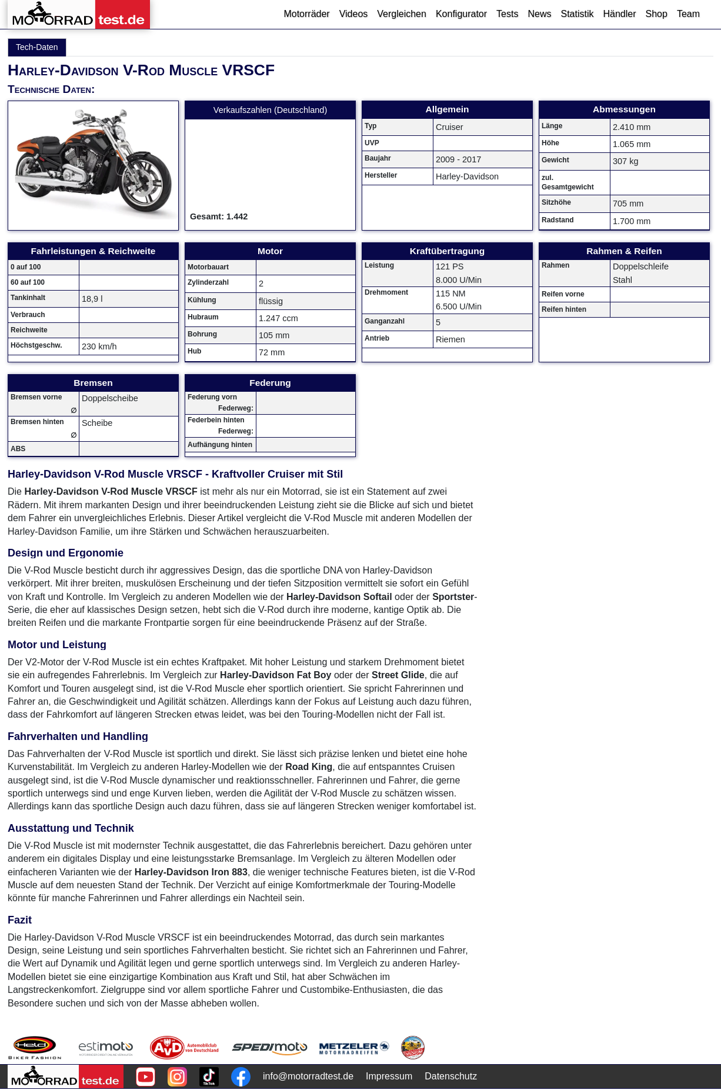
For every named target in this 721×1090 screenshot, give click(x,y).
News (539, 14)
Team (688, 14)
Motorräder (306, 14)
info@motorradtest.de (308, 1076)
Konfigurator (461, 14)
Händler (619, 14)
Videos (353, 14)
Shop (656, 14)
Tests (507, 14)
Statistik (576, 14)
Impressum (389, 1076)
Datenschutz (451, 1076)
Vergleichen (401, 14)
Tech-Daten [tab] (37, 47)
